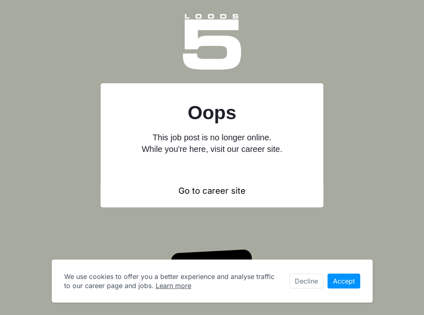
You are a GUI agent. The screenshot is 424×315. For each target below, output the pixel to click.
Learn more (173, 285)
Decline (306, 281)
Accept (344, 281)
